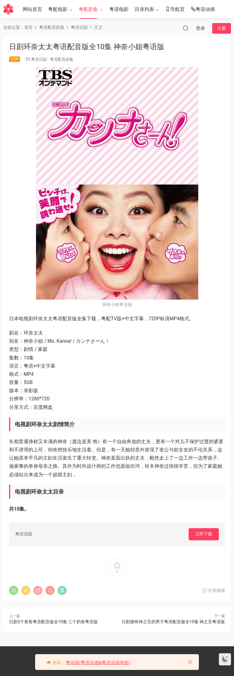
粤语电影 (119, 9)
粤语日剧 (39, 59)
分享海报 (213, 590)
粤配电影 (58, 9)
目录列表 (144, 9)
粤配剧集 (88, 9)
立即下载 (203, 534)
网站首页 (32, 9)
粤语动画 (203, 9)
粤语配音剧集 (62, 59)
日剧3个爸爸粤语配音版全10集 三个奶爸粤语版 (53, 621)
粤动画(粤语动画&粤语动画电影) (98, 662)
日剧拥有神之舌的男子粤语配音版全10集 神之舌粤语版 (173, 621)
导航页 (175, 9)
